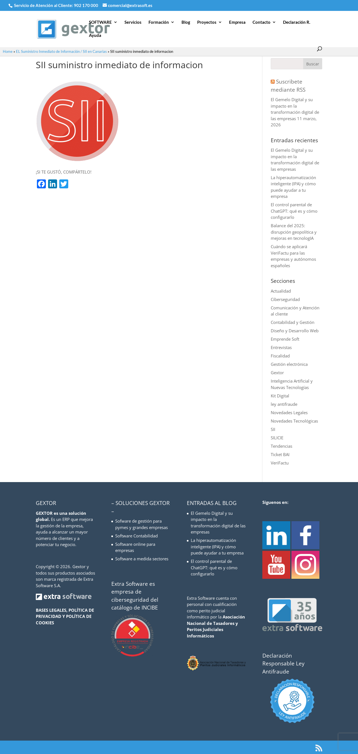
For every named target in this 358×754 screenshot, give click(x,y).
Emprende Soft (285, 339)
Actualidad (281, 291)
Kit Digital (280, 396)
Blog (186, 22)
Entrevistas (281, 347)
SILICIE (277, 437)
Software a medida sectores (141, 558)
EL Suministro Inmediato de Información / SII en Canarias (61, 51)
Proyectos (206, 22)
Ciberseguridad (285, 299)
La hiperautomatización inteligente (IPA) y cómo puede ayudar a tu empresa (217, 546)
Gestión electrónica (289, 364)
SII (273, 429)
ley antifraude (284, 404)
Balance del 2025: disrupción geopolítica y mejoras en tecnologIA (294, 232)
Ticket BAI (280, 454)
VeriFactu (280, 463)
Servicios (133, 22)
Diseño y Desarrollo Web (295, 330)
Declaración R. (296, 22)
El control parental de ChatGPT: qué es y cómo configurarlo (294, 211)
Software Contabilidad (136, 536)
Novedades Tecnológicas (294, 421)
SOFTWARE (100, 22)
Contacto (261, 22)
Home (8, 51)
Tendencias (281, 446)
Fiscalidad (280, 356)
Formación (159, 22)
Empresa (237, 22)
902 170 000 (86, 5)
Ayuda (95, 35)
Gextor (277, 372)
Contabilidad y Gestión (292, 322)
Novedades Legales (289, 412)
